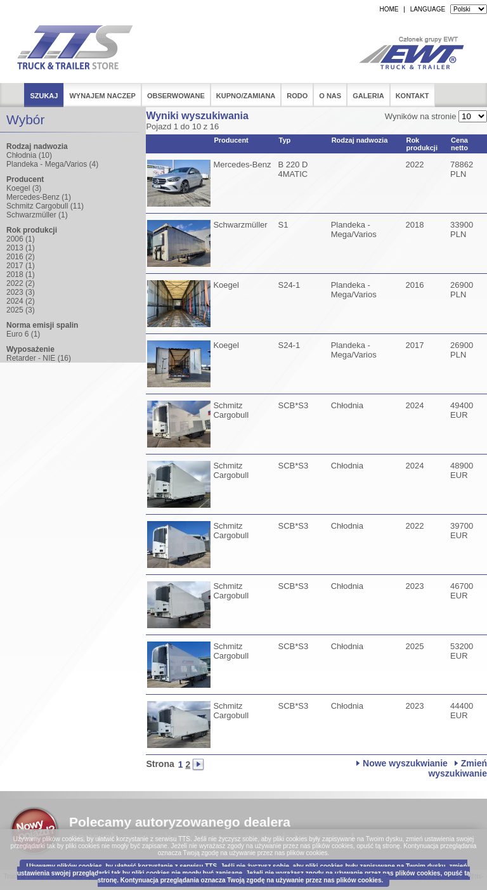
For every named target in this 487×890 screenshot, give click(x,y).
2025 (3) (20, 310)
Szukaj (44, 96)
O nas (330, 96)
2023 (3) (20, 292)
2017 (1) (20, 265)
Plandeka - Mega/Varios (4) (52, 164)
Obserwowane (176, 96)
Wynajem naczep (102, 96)
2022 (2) (20, 283)
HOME (388, 9)
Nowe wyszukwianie (405, 763)
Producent (231, 140)
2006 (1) (20, 239)
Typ (284, 140)
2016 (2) (20, 256)
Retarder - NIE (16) (38, 358)
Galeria (368, 96)
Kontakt (412, 96)
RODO (297, 96)
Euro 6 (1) (23, 334)
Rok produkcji (422, 144)
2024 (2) (20, 301)
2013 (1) (20, 247)
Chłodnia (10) (29, 155)
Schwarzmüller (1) (37, 214)
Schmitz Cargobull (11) (45, 206)
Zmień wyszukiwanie (457, 768)
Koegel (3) (23, 188)
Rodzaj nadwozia (360, 140)
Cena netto (459, 144)
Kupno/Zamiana (246, 96)
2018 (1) (20, 274)
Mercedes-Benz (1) (38, 197)
